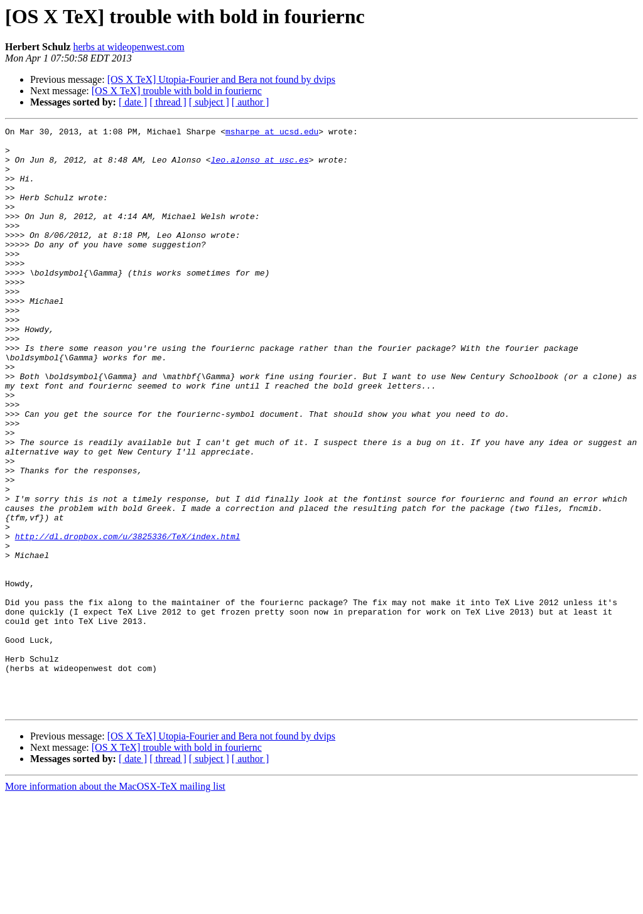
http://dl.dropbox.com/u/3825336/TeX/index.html (127, 619)
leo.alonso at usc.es (260, 167)
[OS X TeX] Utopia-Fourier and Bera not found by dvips (221, 79)
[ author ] (250, 102)
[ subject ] (209, 102)
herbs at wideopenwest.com (128, 46)
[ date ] (133, 102)
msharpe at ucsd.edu (271, 133)
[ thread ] (167, 102)
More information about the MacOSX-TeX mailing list (115, 903)
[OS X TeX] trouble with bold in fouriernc (177, 90)
